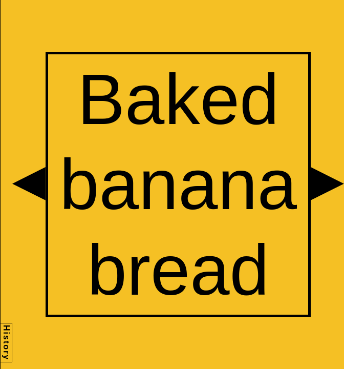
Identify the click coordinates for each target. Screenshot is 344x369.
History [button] (6, 342)
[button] (29, 183)
